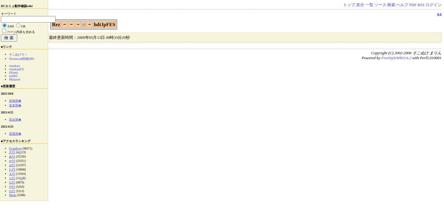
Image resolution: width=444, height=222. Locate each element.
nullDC (13, 76)
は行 (12, 165)
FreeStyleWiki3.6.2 (396, 58)
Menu (12, 195)
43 (20, 152)
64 (439, 14)
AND (10, 26)
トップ (349, 5)
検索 (391, 5)
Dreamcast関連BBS (21, 58)
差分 (360, 5)
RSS (421, 5)
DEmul (13, 72)
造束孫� (15, 105)
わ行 (12, 191)
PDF (412, 5)
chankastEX (16, 69)
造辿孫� (15, 119)
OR (23, 26)
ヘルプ (402, 5)
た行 (12, 169)
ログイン (434, 5)
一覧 (369, 5)
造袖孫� (15, 100)
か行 (12, 160)
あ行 (12, 156)
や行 (12, 186)
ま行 (12, 173)
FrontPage (15, 148)
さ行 (12, 152)
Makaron (14, 79)
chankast (14, 66)
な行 (12, 182)
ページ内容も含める (21, 32)
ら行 (12, 178)
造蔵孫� (15, 133)
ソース (380, 5)
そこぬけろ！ (18, 54)
